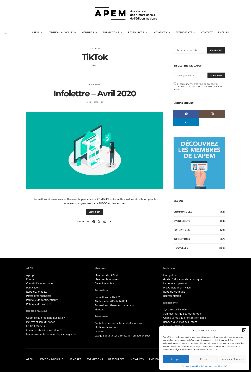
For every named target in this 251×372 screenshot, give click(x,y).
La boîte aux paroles (175, 283)
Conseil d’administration (40, 283)
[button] (244, 330)
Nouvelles (181, 247)
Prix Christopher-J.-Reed (177, 287)
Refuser (204, 359)
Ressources (136, 32)
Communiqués (183, 211)
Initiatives (160, 32)
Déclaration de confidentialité (214, 366)
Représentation (172, 295)
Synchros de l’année (175, 309)
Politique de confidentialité (42, 300)
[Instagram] (212, 114)
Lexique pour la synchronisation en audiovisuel (122, 335)
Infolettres (94, 85)
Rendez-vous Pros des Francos (181, 321)
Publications (33, 287)
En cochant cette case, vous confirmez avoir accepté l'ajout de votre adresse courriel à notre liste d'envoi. (199, 86)
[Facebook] (186, 114)
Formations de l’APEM (107, 297)
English (223, 32)
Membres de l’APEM (106, 275)
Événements (184, 32)
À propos (31, 275)
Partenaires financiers (38, 295)
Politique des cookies (191, 366)
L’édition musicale (60, 32)
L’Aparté (99, 331)
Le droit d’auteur (35, 326)
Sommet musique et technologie (182, 313)
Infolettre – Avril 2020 (94, 93)
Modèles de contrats (107, 327)
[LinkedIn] (186, 122)
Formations (111, 32)
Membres (88, 32)
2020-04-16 (98, 102)
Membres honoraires (107, 279)
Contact (207, 32)
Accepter (176, 359)
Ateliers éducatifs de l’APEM (111, 301)
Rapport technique (174, 291)
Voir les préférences (232, 359)
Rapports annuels (36, 291)
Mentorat (100, 309)
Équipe (30, 279)
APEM (35, 32)
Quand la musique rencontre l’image (184, 317)
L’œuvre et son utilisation (40, 321)
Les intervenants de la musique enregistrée (51, 334)
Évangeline (169, 275)
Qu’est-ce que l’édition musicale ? (45, 317)
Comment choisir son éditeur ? (44, 330)
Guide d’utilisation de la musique (182, 279)
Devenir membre (104, 283)
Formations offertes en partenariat (114, 305)
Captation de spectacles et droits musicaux (120, 323)
